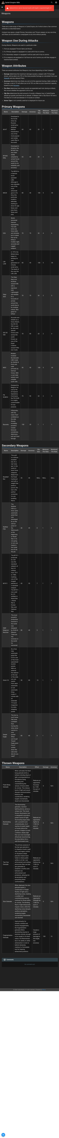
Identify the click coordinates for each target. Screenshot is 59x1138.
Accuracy (16, 85)
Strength (6, 78)
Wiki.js (44, 969)
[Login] (56, 2)
